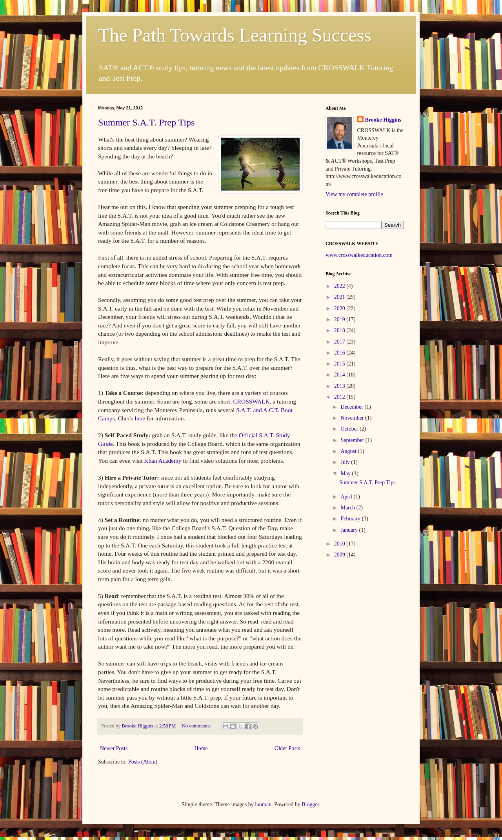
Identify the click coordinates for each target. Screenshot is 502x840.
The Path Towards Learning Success (234, 35)
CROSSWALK (251, 401)
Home (201, 748)
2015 (340, 364)
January (349, 530)
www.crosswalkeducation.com (359, 255)
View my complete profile (354, 194)
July (345, 462)
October (350, 429)
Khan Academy (162, 460)
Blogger (310, 804)
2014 (340, 375)
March (348, 508)
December (352, 407)
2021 (340, 297)
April (346, 497)
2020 (340, 308)
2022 (340, 286)
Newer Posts (113, 748)
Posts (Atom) (142, 762)
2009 (340, 555)
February (351, 519)
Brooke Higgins (383, 120)
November (352, 418)
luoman (263, 804)
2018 (340, 330)
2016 (340, 353)
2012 (340, 397)
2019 (340, 319)
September (352, 440)
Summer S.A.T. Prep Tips (146, 122)
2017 (340, 342)
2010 (340, 544)
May (346, 473)
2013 (340, 386)
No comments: (197, 726)
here (141, 418)
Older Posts (287, 748)
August (349, 451)
